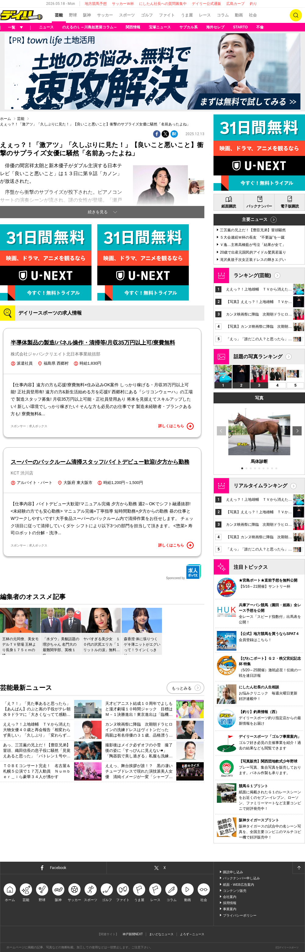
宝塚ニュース (160, 27)
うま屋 (187, 15)
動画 (239, 15)
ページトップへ (298, 868)
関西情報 (133, 27)
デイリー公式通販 (206, 4)
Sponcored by (183, 572)
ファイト (167, 15)
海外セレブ (215, 27)
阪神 (87, 15)
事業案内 (229, 909)
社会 (253, 15)
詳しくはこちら (176, 426)
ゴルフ (147, 15)
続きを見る (98, 212)
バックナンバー (259, 206)
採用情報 (229, 903)
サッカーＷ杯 (123, 4)
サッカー (105, 15)
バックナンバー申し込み (241, 878)
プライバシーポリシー (240, 915)
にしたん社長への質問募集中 (163, 4)
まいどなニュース (161, 934)
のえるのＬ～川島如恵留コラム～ (89, 27)
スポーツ (127, 15)
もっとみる (182, 688)
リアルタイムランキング (260, 485)
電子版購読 (290, 206)
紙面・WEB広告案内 (238, 884)
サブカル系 (188, 27)
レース (205, 15)
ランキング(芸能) (252, 275)
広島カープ (235, 4)
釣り (253, 4)
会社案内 (229, 897)
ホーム (5, 119)
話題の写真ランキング (258, 356)
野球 (73, 15)
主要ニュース (254, 219)
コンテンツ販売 (234, 891)
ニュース (46, 27)
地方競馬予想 (96, 4)
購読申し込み (233, 872)
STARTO (240, 27)
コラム (223, 15)
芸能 (59, 15)
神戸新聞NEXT (133, 934)
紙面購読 (228, 206)
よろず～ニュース (192, 934)
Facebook (58, 868)
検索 (296, 15)
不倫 (260, 27)
